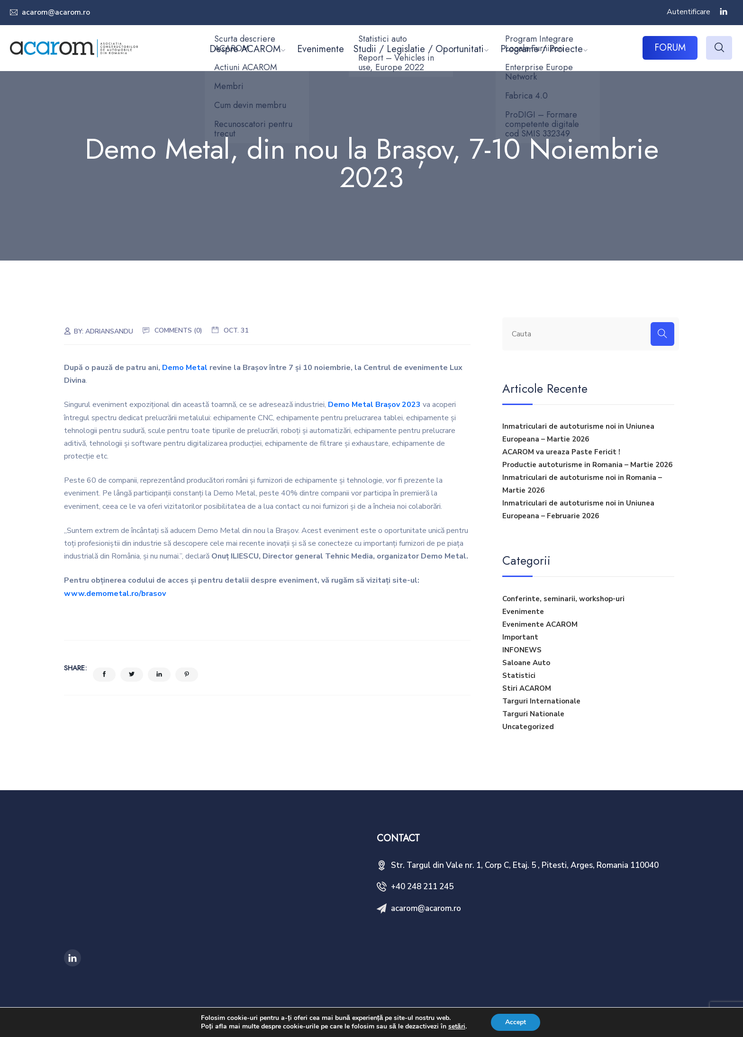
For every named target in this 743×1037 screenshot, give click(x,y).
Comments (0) (178, 330)
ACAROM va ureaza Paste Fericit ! (561, 452)
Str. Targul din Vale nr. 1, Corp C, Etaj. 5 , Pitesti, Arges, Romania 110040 (525, 865)
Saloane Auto (526, 662)
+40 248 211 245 (422, 886)
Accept (515, 1022)
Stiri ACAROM (526, 688)
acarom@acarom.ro (55, 12)
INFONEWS (522, 650)
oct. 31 (236, 330)
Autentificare (688, 12)
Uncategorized (528, 726)
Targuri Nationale (533, 714)
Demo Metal (185, 367)
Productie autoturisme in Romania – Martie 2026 (587, 464)
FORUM (670, 47)
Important (520, 637)
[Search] (662, 334)
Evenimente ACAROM (540, 624)
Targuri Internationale (541, 701)
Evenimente (320, 49)
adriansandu (109, 331)
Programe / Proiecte (541, 49)
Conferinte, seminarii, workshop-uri (563, 599)
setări (456, 1026)
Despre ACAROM (245, 49)
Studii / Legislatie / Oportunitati (418, 49)
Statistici (518, 675)
